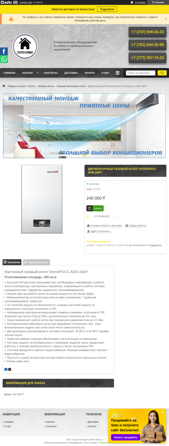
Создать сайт (25, 2)
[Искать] (162, 72)
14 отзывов (140, 2)
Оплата (90, 72)
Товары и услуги (16, 86)
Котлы (31, 86)
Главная (9, 72)
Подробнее (107, 9)
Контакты (50, 72)
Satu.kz (99, 439)
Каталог (27, 72)
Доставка (71, 72)
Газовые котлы (46, 86)
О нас (105, 72)
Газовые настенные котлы (71, 86)
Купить (98, 208)
